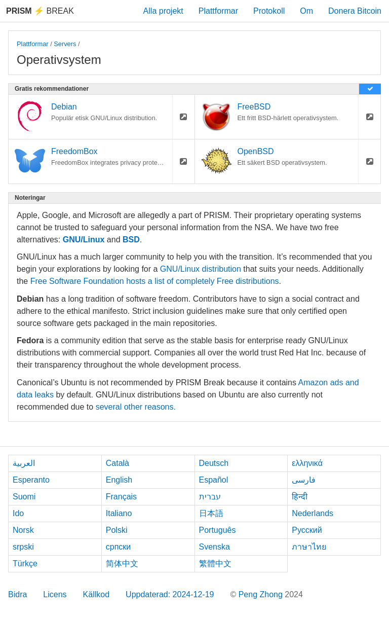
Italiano (119, 513)
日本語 (211, 513)
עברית (210, 496)
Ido (18, 513)
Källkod (96, 594)
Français (121, 496)
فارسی (304, 480)
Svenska (214, 546)
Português (217, 530)
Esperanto (31, 480)
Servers (65, 44)
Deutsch (214, 463)
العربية (24, 463)
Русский (307, 530)
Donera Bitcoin (354, 11)
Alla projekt (163, 11)
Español (213, 480)
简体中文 (122, 563)
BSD (131, 239)
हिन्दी (299, 496)
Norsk (23, 530)
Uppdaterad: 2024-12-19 (170, 594)
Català (117, 463)
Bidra (17, 594)
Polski (117, 530)
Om (306, 11)
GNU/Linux (84, 239)
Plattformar (218, 11)
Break (40, 11)
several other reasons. (136, 407)
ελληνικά (307, 463)
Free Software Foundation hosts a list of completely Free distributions (154, 281)
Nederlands (312, 513)
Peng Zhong (262, 594)
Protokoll (269, 11)
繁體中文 (215, 563)
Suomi (24, 496)
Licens (54, 594)
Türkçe (25, 563)
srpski (23, 546)
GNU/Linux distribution (200, 269)
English (119, 480)
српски (118, 546)
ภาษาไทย (309, 546)
